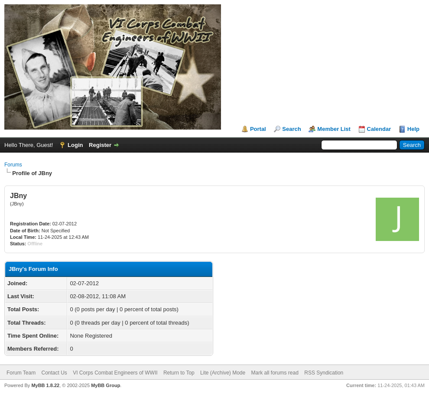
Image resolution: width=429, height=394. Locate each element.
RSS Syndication (323, 373)
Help (413, 129)
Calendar (379, 129)
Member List (334, 129)
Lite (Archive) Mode (222, 373)
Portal (258, 129)
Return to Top (179, 373)
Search (291, 129)
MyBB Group (105, 385)
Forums (13, 165)
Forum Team (21, 373)
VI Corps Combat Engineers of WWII (115, 373)
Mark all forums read (275, 373)
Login (75, 145)
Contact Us (54, 373)
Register (100, 145)
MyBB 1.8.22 (45, 385)
